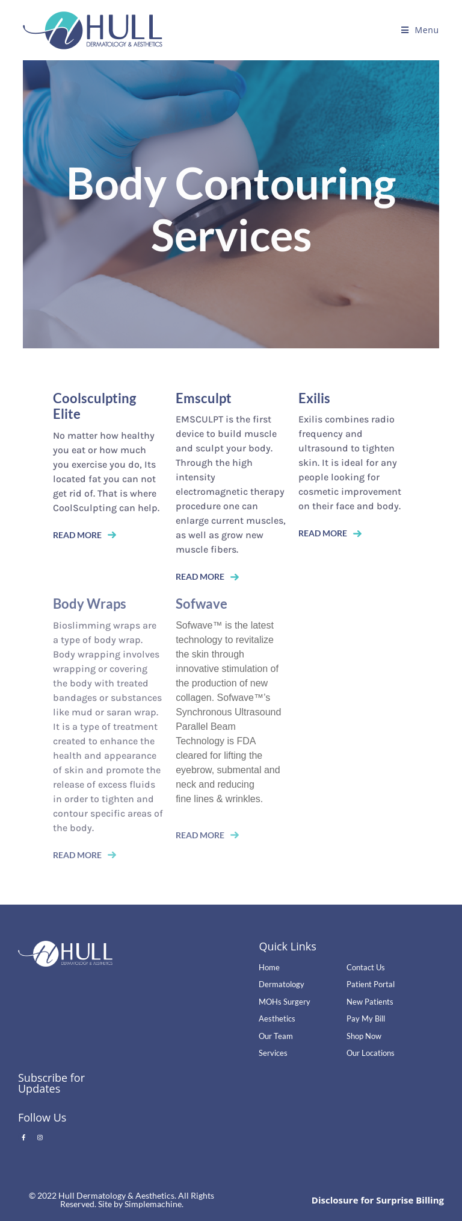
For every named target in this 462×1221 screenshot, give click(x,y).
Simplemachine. (154, 1204)
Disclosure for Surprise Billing (378, 1200)
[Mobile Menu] (420, 30)
